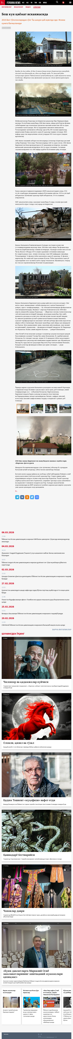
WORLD (46, 3)
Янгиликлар (8, 7)
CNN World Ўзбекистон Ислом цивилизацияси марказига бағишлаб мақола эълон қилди (33, 625)
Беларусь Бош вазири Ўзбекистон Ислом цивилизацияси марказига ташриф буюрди (32, 613)
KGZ (27, 3)
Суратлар (42, 7)
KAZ (23, 3)
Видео (32, 7)
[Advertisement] (43, 515)
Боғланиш (6, 1034)
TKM (36, 3)
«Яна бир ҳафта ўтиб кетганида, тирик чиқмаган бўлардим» (51, 992)
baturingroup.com (50, 1037)
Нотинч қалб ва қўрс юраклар (31, 991)
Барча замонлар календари (9, 991)
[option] (23, 408)
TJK (32, 3)
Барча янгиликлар (61, 629)
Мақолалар (21, 7)
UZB (40, 3)
